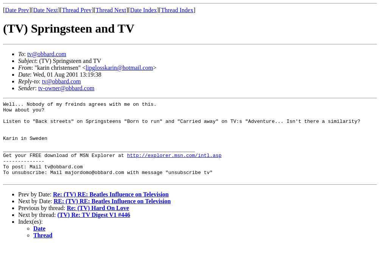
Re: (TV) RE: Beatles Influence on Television (111, 210)
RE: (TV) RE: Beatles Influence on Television (112, 217)
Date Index (143, 10)
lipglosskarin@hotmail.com (119, 67)
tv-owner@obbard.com (66, 88)
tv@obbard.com (46, 54)
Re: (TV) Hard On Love (98, 224)
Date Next (45, 10)
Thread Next (111, 10)
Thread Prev (77, 10)
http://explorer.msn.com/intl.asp (174, 166)
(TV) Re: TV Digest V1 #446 (94, 231)
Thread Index (177, 10)
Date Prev (17, 10)
